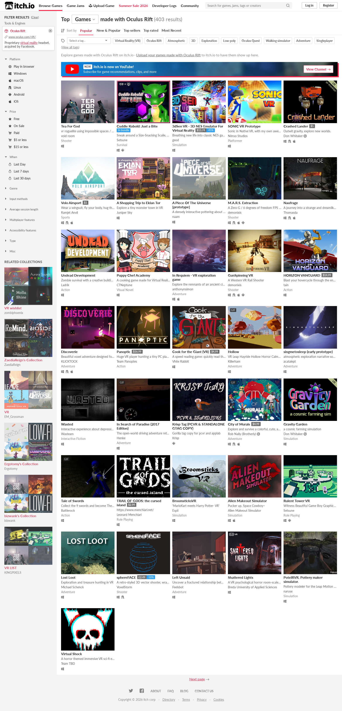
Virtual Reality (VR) (127, 41)
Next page (197, 679)
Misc (9, 251)
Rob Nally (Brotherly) (242, 434)
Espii (175, 510)
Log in (309, 5)
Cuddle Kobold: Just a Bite (137, 126)
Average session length (21, 209)
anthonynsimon (182, 289)
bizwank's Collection (20, 516)
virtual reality (29, 43)
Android (16, 94)
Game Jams (75, 5)
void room (68, 136)
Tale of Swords (72, 501)
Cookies (219, 699)
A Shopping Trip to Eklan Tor (138, 203)
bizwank (9, 520)
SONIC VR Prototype (244, 126)
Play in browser (21, 66)
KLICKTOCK (69, 361)
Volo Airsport (71, 203)
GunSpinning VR (240, 275)
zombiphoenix (13, 313)
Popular (86, 30)
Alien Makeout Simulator (247, 501)
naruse (288, 591)
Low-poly (229, 41)
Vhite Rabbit (180, 361)
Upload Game (102, 5)
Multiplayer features (19, 220)
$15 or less (18, 147)
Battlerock (68, 510)
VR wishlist (13, 308)
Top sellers (132, 30)
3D (193, 41)
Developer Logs (164, 5)
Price (10, 111)
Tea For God (70, 126)
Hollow (233, 351)
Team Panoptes (127, 361)
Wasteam (67, 434)
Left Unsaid (181, 577)
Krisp (175, 438)
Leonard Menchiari (129, 514)
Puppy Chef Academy (133, 275)
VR (6, 412)
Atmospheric (176, 41)
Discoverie (69, 351)
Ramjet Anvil (69, 212)
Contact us (204, 691)
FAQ (171, 691)
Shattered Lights (240, 577)
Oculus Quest (251, 41)
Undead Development (78, 275)
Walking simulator (278, 41)
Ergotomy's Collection (21, 464)
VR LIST (10, 568)
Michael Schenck (72, 587)
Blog (184, 691)
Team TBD (68, 663)
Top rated (151, 30)
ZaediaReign (12, 365)
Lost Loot (68, 577)
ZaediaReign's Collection (23, 360)
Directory (168, 699)
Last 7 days (19, 171)
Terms (186, 699)
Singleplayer (324, 41)
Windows (18, 73)
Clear (35, 17)
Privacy (202, 699)
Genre (10, 188)
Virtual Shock (71, 654)
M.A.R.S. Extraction (243, 203)
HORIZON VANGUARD (302, 275)
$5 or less (18, 140)
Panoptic (123, 351)
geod (175, 140)
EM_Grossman (14, 416)
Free (14, 119)
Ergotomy (10, 468)
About (155, 691)
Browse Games (50, 5)
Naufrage (291, 203)
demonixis (234, 212)
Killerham (234, 361)
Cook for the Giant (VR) (190, 351)
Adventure (303, 41)
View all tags (70, 47)
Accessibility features (20, 230)
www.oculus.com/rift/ (22, 37)
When (10, 157)
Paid (14, 133)
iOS (14, 101)
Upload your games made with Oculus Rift (168, 55)
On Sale (16, 126)
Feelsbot (177, 587)
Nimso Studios (238, 136)
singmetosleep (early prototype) (308, 351)
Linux (15, 87)
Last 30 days (20, 178)
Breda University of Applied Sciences (252, 587)
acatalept (290, 361)
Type (10, 241)
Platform (12, 59)
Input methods (16, 199)
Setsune (122, 140)
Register (328, 5)
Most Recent (171, 30)
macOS (16, 80)
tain (286, 285)
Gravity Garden (295, 424)
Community (190, 5)
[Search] (288, 5)
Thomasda (291, 212)
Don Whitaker (293, 136)
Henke (121, 438)
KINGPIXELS (12, 572)
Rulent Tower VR (297, 501)
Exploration (209, 41)
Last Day (17, 164)
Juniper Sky (124, 212)
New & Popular (108, 30)
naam (176, 217)
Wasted (67, 424)
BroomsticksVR (184, 501)
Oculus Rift (154, 41)
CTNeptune (124, 285)
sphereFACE (126, 577)
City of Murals (239, 424)
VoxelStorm (124, 587)
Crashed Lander (296, 126)
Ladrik (65, 285)
